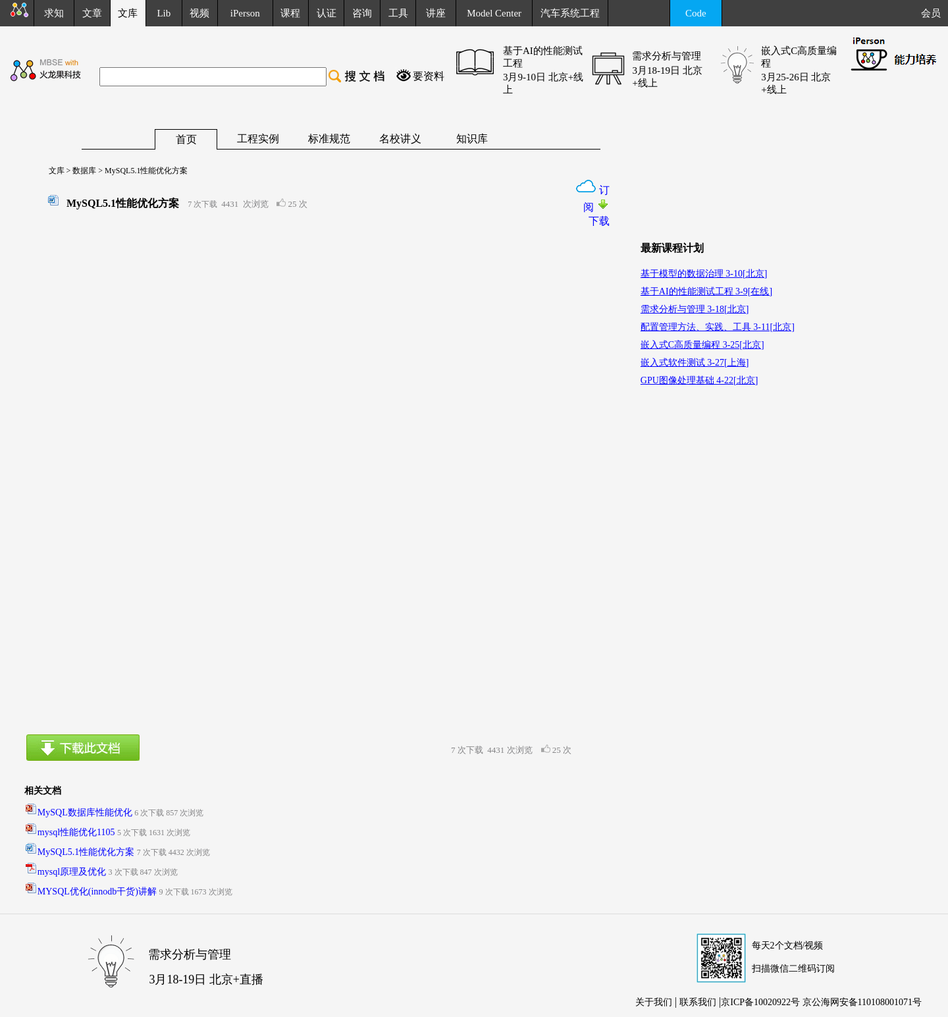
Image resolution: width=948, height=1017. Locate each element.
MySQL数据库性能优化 (85, 812)
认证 (326, 13)
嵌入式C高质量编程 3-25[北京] (702, 345)
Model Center (494, 13)
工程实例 (258, 138)
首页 (186, 139)
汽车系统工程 (570, 13)
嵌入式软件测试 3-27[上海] (695, 363)
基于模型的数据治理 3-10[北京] (704, 274)
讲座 (436, 13)
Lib (164, 13)
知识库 (472, 138)
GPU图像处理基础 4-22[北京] (699, 380)
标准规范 (329, 138)
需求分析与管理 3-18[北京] (695, 309)
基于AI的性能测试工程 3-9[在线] (706, 291)
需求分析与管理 (666, 56)
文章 (92, 13)
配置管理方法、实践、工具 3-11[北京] (718, 327)
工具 (398, 13)
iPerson (245, 13)
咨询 (362, 13)
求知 (54, 13)
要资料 (428, 76)
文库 (53, 170)
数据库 (83, 170)
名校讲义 (400, 138)
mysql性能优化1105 (76, 832)
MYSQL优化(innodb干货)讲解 (97, 891)
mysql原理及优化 (72, 872)
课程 (290, 13)
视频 (199, 13)
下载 (599, 221)
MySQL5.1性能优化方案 (86, 852)
